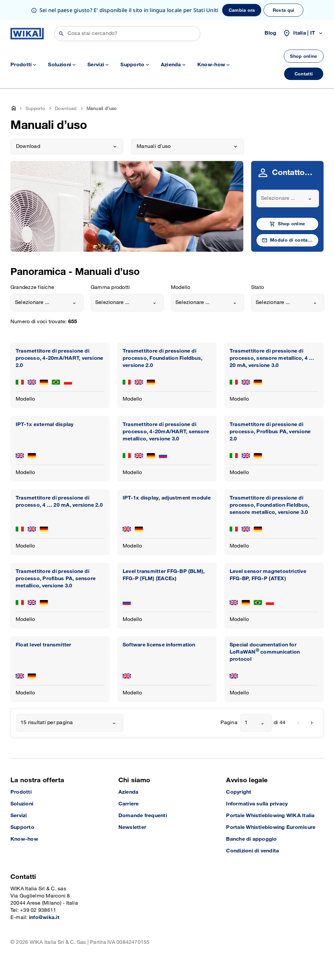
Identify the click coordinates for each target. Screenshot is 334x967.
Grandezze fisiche (32, 287)
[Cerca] (127, 33)
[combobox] (287, 198)
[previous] (298, 723)
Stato (257, 287)
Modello (180, 287)
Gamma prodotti (110, 287)
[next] (312, 723)
